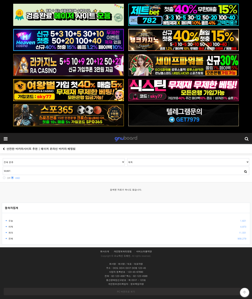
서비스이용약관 (144, 251)
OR (6, 177)
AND (15, 177)
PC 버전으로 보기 (126, 291)
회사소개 (104, 251)
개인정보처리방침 (123, 251)
